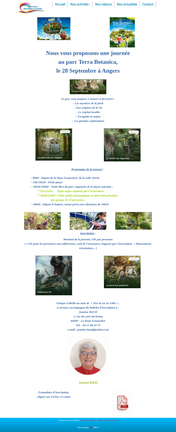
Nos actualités (127, 4)
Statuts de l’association (107, 420)
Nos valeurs (103, 4)
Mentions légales (87, 420)
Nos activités (80, 4)
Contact (147, 4)
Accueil (60, 4)
